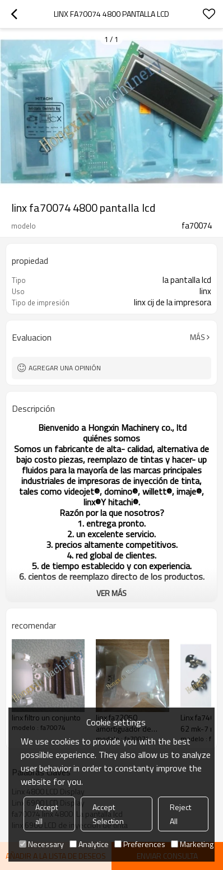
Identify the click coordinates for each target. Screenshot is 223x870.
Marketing (192, 844)
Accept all (46, 814)
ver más (111, 593)
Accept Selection (108, 814)
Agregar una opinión (65, 367)
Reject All (180, 814)
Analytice (89, 844)
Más (197, 337)
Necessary (41, 844)
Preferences (139, 844)
